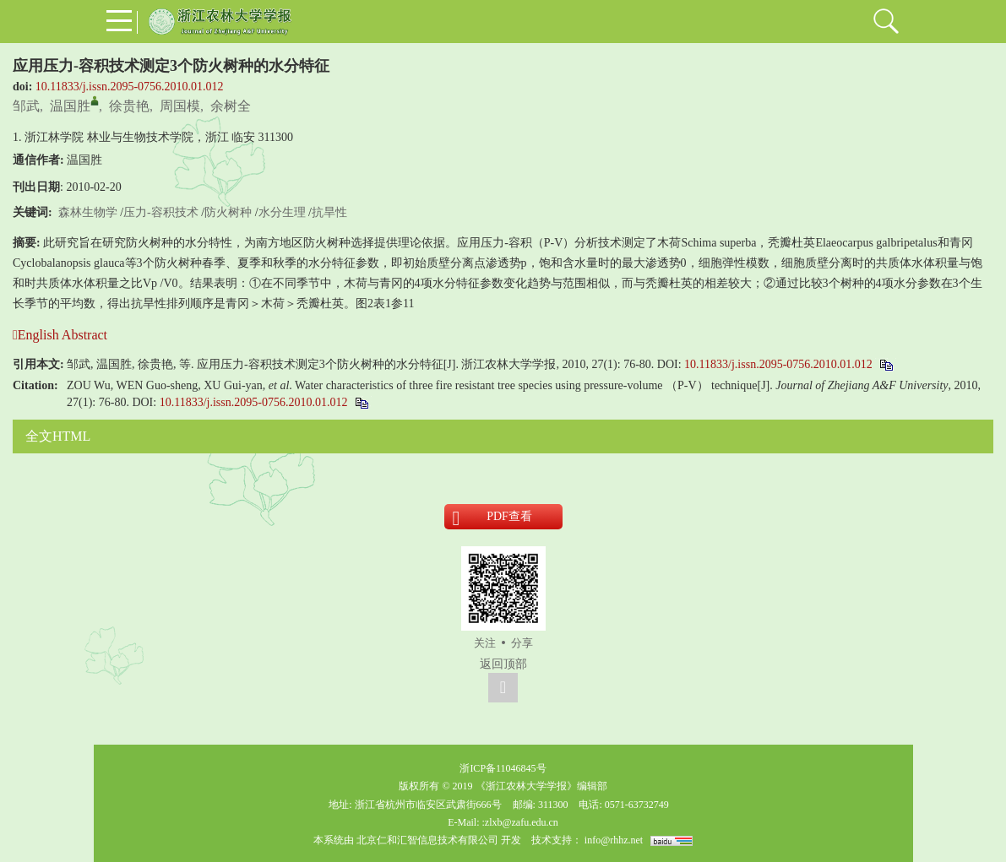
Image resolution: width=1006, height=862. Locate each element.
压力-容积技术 (160, 212)
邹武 (26, 106)
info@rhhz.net (614, 840)
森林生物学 (87, 212)
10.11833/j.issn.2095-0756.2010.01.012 (129, 86)
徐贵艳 (129, 106)
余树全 (230, 106)
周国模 (180, 106)
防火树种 (228, 212)
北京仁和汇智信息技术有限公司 (427, 840)
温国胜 (70, 106)
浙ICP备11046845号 (502, 768)
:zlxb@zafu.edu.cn (519, 822)
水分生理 (282, 212)
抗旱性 (329, 212)
